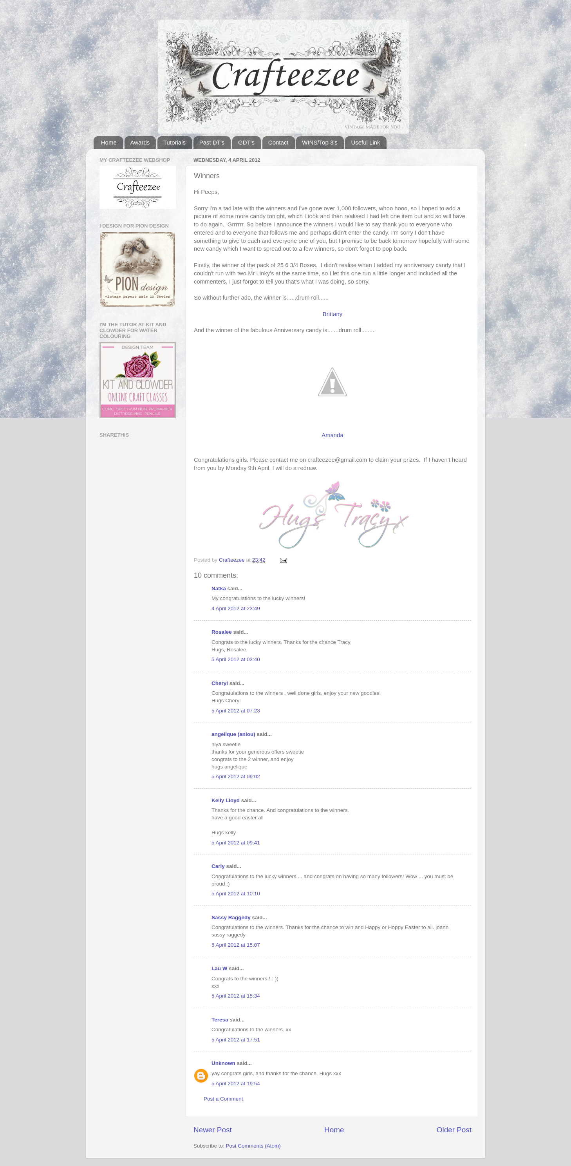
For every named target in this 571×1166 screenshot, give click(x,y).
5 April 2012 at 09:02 (235, 776)
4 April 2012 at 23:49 (235, 608)
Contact (278, 142)
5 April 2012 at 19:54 (235, 1083)
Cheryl (219, 683)
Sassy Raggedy (231, 917)
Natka (218, 588)
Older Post (454, 1130)
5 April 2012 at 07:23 (235, 711)
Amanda (332, 435)
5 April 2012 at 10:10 (235, 894)
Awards (140, 142)
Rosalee (221, 632)
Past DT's (212, 142)
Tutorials (174, 142)
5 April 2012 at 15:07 (235, 945)
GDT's (246, 142)
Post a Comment (223, 1099)
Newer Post (212, 1130)
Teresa (219, 1020)
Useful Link (365, 142)
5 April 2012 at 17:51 (235, 1040)
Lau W (219, 968)
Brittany (332, 314)
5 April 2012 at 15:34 (235, 996)
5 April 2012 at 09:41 (235, 843)
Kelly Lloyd (225, 800)
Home (109, 142)
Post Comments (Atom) (253, 1146)
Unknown (223, 1063)
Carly (218, 866)
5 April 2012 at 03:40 (235, 659)
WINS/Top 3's (319, 142)
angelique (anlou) (233, 734)
